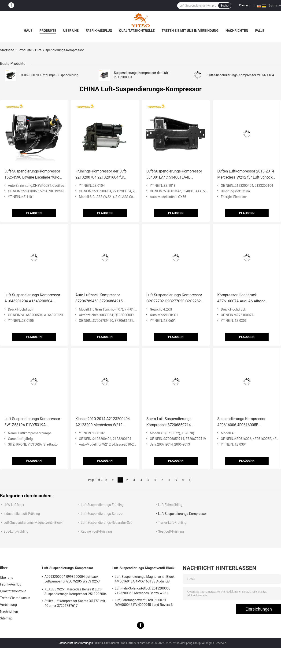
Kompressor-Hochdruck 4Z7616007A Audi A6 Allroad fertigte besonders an (241, 298)
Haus (28, 31)
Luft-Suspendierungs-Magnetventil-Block (33, 522)
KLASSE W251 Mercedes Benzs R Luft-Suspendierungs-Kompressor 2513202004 (75, 591)
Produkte (48, 31)
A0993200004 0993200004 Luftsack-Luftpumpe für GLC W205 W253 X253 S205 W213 (72, 580)
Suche (225, 5)
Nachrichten (237, 31)
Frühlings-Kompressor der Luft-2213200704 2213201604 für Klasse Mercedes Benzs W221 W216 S (101, 174)
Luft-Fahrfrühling (170, 505)
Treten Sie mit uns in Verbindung (190, 31)
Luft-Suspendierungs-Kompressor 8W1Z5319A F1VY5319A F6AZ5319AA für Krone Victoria (32, 422)
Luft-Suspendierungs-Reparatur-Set (106, 522)
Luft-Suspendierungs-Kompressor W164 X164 (240, 75)
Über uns (71, 31)
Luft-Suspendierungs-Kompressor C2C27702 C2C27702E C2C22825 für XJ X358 (174, 298)
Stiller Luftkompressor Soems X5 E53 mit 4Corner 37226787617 (74, 603)
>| (190, 480)
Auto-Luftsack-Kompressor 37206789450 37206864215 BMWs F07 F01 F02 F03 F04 (99, 298)
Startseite (7, 50)
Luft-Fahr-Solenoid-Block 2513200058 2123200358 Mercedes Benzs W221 (142, 590)
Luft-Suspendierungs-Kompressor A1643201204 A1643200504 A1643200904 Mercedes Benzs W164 (32, 298)
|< (106, 480)
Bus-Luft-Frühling (16, 531)
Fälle (259, 31)
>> (183, 480)
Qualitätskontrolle (137, 31)
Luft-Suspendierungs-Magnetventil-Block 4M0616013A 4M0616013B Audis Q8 (144, 579)
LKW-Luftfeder (14, 505)
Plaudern (244, 5)
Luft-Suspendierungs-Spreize (101, 514)
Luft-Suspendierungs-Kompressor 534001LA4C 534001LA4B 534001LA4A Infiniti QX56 (174, 174)
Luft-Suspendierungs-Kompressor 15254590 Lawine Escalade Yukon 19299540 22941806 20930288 (32, 174)
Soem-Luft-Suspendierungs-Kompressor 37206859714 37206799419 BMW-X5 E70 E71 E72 (172, 422)
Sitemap (6, 618)
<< (113, 480)
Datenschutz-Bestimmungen (75, 643)
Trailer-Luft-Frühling (172, 522)
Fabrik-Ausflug (99, 31)
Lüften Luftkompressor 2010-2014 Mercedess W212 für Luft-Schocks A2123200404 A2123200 (245, 174)
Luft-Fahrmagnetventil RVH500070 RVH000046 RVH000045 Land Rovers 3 (144, 602)
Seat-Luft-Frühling (171, 531)
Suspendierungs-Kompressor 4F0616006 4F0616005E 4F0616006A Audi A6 (241, 422)
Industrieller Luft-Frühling (22, 514)
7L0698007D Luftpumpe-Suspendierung (49, 75)
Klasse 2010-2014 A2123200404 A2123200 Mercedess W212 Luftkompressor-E (102, 422)
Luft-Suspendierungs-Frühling (102, 505)
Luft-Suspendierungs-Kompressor (182, 514)
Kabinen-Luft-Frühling (96, 531)
